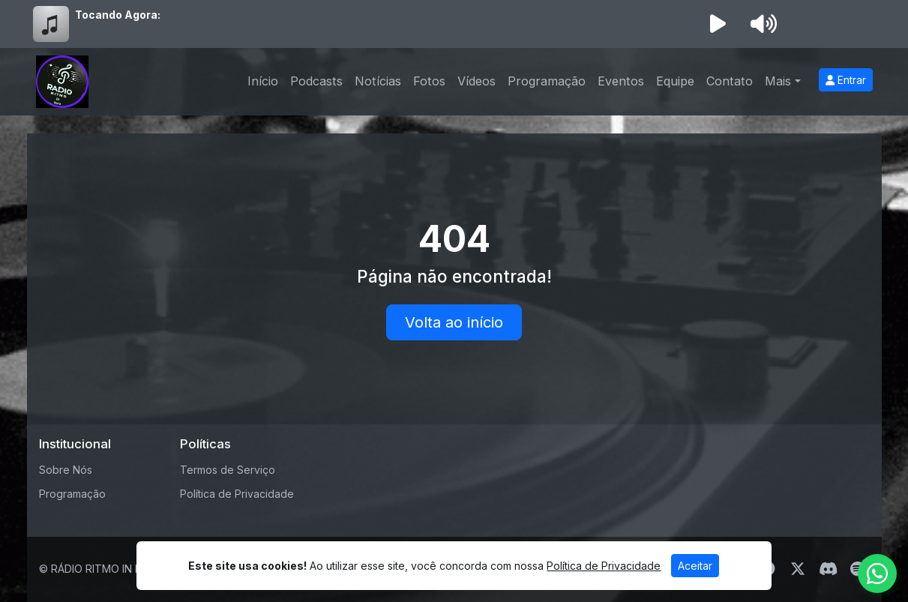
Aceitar (695, 565)
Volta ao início (454, 322)
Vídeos (476, 80)
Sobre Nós (65, 469)
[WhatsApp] (877, 573)
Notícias (378, 80)
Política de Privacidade (237, 493)
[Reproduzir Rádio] (718, 24)
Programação (547, 80)
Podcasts (316, 80)
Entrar (846, 79)
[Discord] (828, 569)
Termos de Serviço (227, 469)
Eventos (621, 80)
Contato (729, 80)
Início (262, 80)
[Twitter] (797, 569)
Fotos (429, 80)
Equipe (675, 80)
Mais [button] (778, 80)
